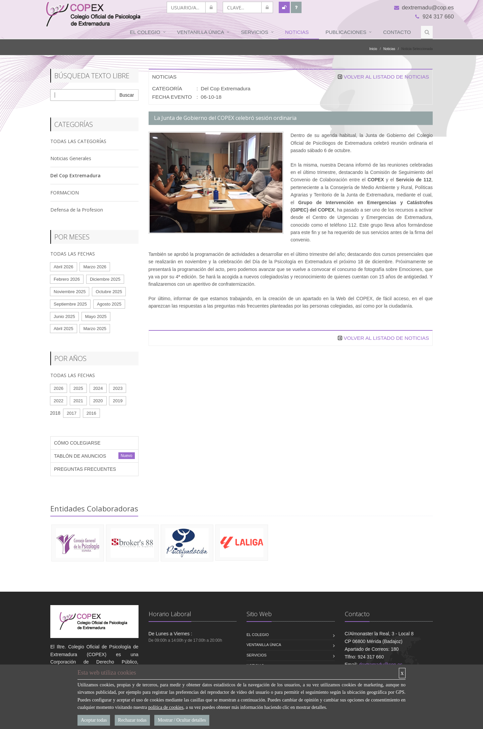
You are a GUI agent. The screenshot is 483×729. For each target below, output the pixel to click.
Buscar (126, 95)
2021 (78, 400)
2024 (98, 388)
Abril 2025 (63, 328)
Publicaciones (346, 32)
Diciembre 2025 (105, 279)
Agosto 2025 (109, 304)
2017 (71, 413)
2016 (91, 413)
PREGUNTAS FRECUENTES (85, 469)
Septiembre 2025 (70, 304)
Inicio (373, 49)
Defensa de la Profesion (76, 210)
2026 (58, 388)
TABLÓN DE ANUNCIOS (80, 456)
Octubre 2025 (109, 291)
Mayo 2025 (96, 316)
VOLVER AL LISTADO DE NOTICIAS (386, 77)
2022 (58, 400)
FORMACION (64, 192)
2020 (98, 400)
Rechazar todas (132, 720)
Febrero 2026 (67, 279)
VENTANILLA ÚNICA (200, 32)
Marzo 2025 (94, 328)
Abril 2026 (63, 266)
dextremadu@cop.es (424, 7)
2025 (78, 388)
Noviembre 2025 (70, 291)
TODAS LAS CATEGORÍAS (78, 141)
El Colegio (145, 32)
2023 (117, 388)
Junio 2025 (64, 316)
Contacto (397, 32)
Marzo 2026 (94, 266)
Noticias (297, 32)
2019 (117, 400)
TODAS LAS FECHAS (72, 253)
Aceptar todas (94, 720)
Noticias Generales (70, 158)
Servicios (254, 32)
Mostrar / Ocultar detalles (182, 720)
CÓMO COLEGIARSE (77, 443)
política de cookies (165, 707)
